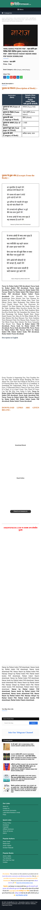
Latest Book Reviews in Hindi (11, 812)
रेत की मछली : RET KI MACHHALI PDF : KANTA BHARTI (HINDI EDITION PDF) (22, 745)
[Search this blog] (16, 723)
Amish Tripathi (7, 845)
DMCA (5, 833)
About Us (5, 806)
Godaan (5, 862)
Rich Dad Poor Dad (8, 860)
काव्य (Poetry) (9, 18)
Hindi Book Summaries (9, 810)
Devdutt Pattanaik (8, 847)
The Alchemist (7, 858)
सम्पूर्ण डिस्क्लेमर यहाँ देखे (21, 895)
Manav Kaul (6, 843)
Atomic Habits (7, 856)
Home (3, 18)
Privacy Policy (7, 823)
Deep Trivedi (6, 841)
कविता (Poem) (17, 69)
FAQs (4, 814)
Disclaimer (6, 825)
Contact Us (6, 808)
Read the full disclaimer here (24, 882)
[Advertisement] (20, 156)
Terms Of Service (8, 831)
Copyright (5, 827)
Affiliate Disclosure (8, 829)
